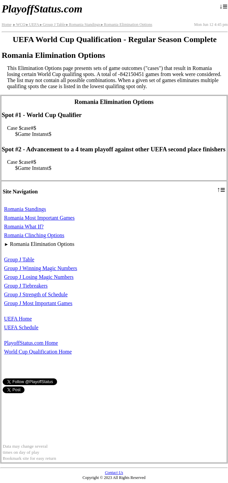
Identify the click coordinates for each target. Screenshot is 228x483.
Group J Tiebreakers (26, 286)
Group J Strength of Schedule (35, 294)
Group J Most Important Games (38, 303)
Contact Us (114, 472)
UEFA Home (18, 319)
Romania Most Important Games (39, 218)
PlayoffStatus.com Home (31, 343)
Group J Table (52, 24)
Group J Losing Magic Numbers (39, 277)
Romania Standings (82, 24)
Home (6, 24)
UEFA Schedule (21, 327)
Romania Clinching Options (34, 235)
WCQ (18, 24)
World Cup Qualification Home (38, 352)
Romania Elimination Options (126, 24)
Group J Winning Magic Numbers (40, 268)
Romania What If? (24, 226)
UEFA (32, 24)
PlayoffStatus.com (42, 9)
